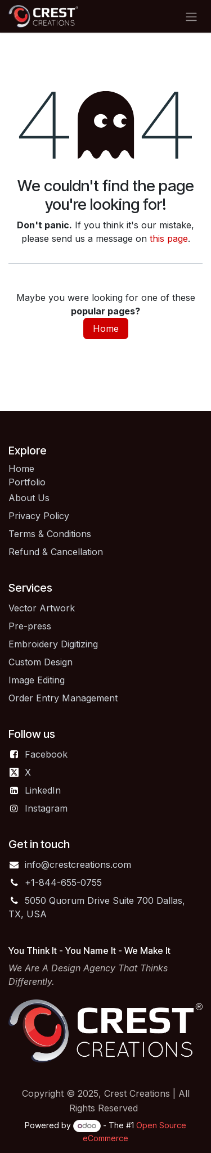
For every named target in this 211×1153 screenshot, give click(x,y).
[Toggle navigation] (191, 16)
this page (169, 238)
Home (106, 328)
